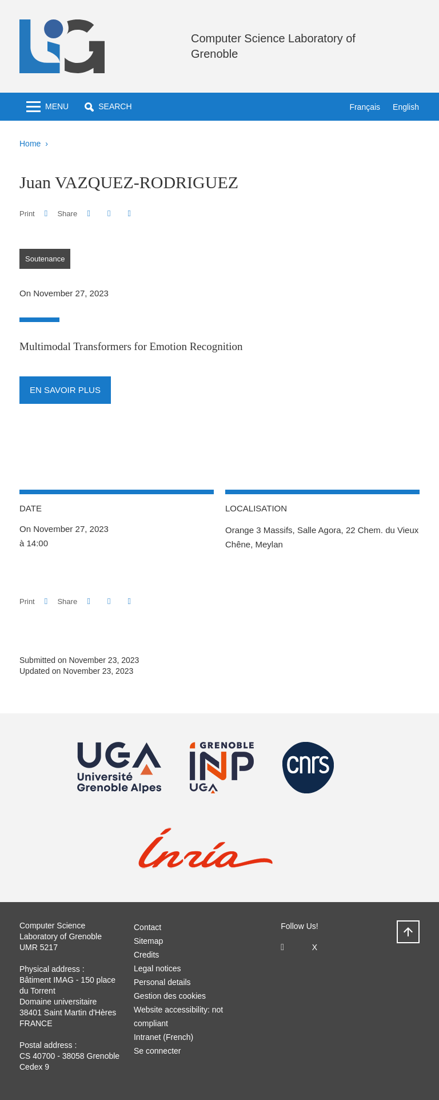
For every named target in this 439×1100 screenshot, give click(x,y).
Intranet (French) (163, 1037)
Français (364, 107)
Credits (146, 954)
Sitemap (148, 941)
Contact (147, 927)
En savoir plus (65, 390)
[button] (108, 107)
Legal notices (157, 968)
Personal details (162, 982)
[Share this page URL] (129, 213)
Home (30, 143)
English (406, 107)
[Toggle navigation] (47, 107)
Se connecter (157, 1050)
